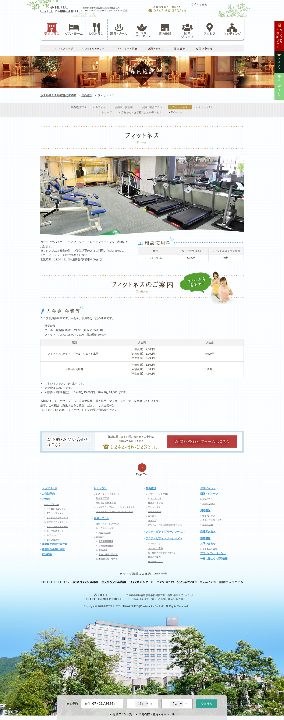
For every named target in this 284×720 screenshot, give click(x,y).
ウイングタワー (51, 504)
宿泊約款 (47, 554)
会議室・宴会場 (124, 107)
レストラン (96, 29)
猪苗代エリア (208, 515)
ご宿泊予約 (48, 493)
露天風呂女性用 (106, 546)
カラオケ (100, 107)
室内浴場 (103, 550)
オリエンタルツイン (56, 509)
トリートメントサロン (158, 494)
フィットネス (180, 107)
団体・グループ (209, 493)
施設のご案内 (105, 532)
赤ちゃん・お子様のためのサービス (141, 112)
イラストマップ (106, 528)
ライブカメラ (53, 539)
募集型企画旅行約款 (53, 549)
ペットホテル (205, 107)
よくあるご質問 (209, 549)
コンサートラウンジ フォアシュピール (114, 511)
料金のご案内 (154, 557)
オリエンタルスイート (57, 526)
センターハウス (155, 561)
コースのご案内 (155, 548)
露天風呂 (100, 537)
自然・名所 (207, 524)
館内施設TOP (78, 107)
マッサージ (155, 498)
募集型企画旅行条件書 (54, 543)
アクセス (210, 29)
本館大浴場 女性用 (108, 559)
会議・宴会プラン (152, 107)
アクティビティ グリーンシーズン (165, 531)
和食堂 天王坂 (102, 498)
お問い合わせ (208, 543)
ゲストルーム (74, 29)
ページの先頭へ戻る (142, 469)
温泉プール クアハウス (107, 524)
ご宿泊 (46, 499)
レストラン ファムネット (108, 494)
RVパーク (176, 112)
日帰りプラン (208, 503)
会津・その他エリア (211, 520)
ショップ (107, 112)
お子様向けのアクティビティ (161, 553)
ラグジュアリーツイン (57, 517)
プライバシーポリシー (213, 553)
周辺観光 (205, 510)
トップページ (49, 488)
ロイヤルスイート (55, 531)
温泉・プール (119, 29)
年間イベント (208, 488)
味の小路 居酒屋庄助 (106, 503)
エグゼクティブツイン (57, 522)
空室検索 (206, 703)
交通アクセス (208, 531)
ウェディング (232, 29)
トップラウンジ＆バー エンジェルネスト (115, 507)
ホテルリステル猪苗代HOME (58, 95)
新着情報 (205, 538)
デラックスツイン (55, 513)
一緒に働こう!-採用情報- (214, 558)
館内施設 (165, 29)
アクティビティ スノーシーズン (164, 538)
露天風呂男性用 (106, 541)
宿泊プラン (52, 29)
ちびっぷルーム (54, 535)
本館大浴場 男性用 (108, 554)
